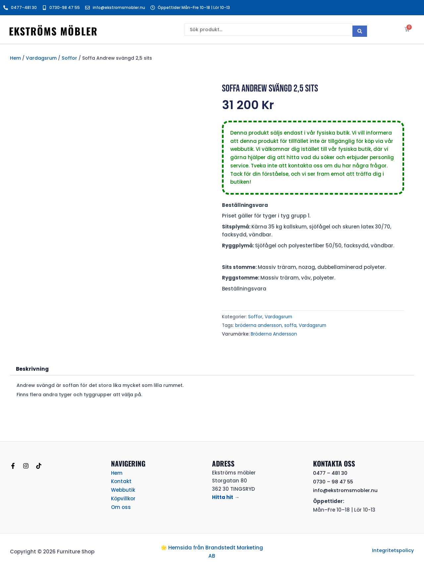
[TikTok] (39, 465)
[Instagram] (26, 465)
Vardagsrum (41, 58)
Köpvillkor (123, 495)
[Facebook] (13, 465)
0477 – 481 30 (330, 471)
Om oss (121, 503)
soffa (289, 324)
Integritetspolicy (392, 545)
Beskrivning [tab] (31, 367)
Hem (15, 58)
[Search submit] (359, 29)
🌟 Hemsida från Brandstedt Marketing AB (212, 546)
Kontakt (121, 479)
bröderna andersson (258, 324)
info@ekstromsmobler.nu (346, 488)
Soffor (69, 58)
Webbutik (123, 487)
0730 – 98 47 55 (333, 479)
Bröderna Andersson (273, 333)
